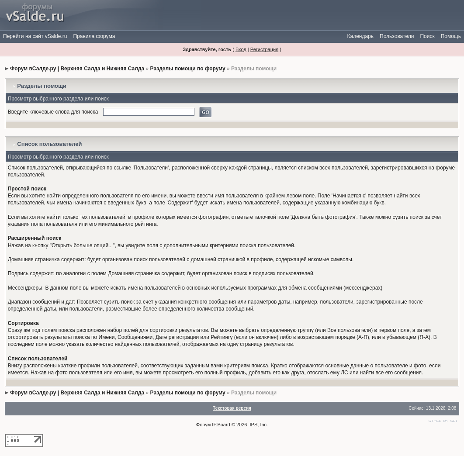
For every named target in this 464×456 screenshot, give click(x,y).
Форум (203, 424)
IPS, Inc (258, 424)
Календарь (360, 36)
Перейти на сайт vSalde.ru (35, 36)
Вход (240, 49)
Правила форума (94, 36)
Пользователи (397, 36)
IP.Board (221, 424)
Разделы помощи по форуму (187, 69)
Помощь (451, 36)
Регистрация (264, 49)
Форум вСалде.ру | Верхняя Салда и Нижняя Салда (77, 69)
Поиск (427, 36)
